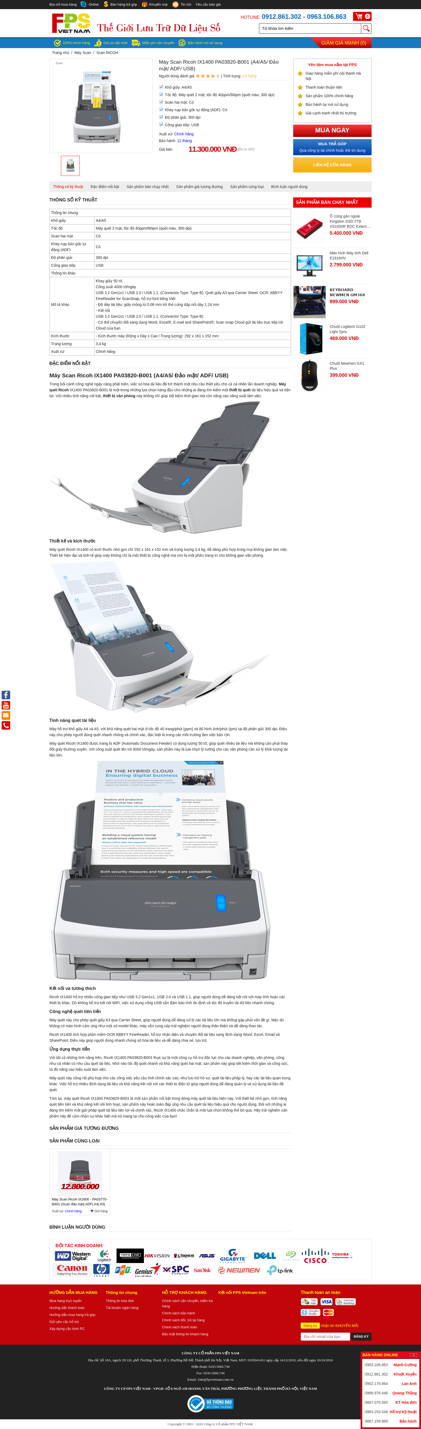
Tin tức (181, 5)
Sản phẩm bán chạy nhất (148, 186)
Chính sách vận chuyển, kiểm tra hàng (187, 1303)
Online (90, 4)
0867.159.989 (376, 1421)
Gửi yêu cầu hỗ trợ (64, 1322)
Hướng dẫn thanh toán (67, 1308)
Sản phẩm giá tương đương (199, 186)
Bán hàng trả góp (120, 4)
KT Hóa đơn (406, 1402)
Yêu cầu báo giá (208, 4)
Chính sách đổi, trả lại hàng (183, 1320)
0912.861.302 (376, 1374)
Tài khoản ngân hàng (122, 1308)
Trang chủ (60, 52)
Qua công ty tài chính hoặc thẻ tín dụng (332, 147)
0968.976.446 (376, 1393)
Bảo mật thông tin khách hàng (185, 1334)
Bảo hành (408, 1421)
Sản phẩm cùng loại (247, 186)
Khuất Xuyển (405, 1374)
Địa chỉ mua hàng (63, 4)
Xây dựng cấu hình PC (67, 1329)
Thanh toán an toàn (320, 1292)
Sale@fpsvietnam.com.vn (216, 1379)
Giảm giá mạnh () (343, 43)
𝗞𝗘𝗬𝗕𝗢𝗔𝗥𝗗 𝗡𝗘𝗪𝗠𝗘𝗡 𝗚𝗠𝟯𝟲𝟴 (347, 292)
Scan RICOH (107, 52)
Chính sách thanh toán (179, 1327)
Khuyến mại (154, 4)
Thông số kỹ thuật (68, 186)
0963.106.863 (376, 1365)
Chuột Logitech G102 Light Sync (347, 329)
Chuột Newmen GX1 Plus (347, 366)
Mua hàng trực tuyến (65, 1301)
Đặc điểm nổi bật (105, 186)
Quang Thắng (405, 1393)
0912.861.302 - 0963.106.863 (304, 16)
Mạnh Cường (405, 1365)
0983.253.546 (376, 1412)
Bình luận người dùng (289, 186)
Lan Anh (409, 1383)
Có (98, 247)
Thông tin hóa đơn (120, 1301)
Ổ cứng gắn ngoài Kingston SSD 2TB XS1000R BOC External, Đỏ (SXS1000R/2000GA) (350, 221)
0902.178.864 (376, 1383)
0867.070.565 (376, 1402)
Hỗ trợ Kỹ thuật (403, 1412)
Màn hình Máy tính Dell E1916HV (349, 255)
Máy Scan (83, 52)
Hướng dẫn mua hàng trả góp (72, 1315)
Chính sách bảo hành (178, 1313)
